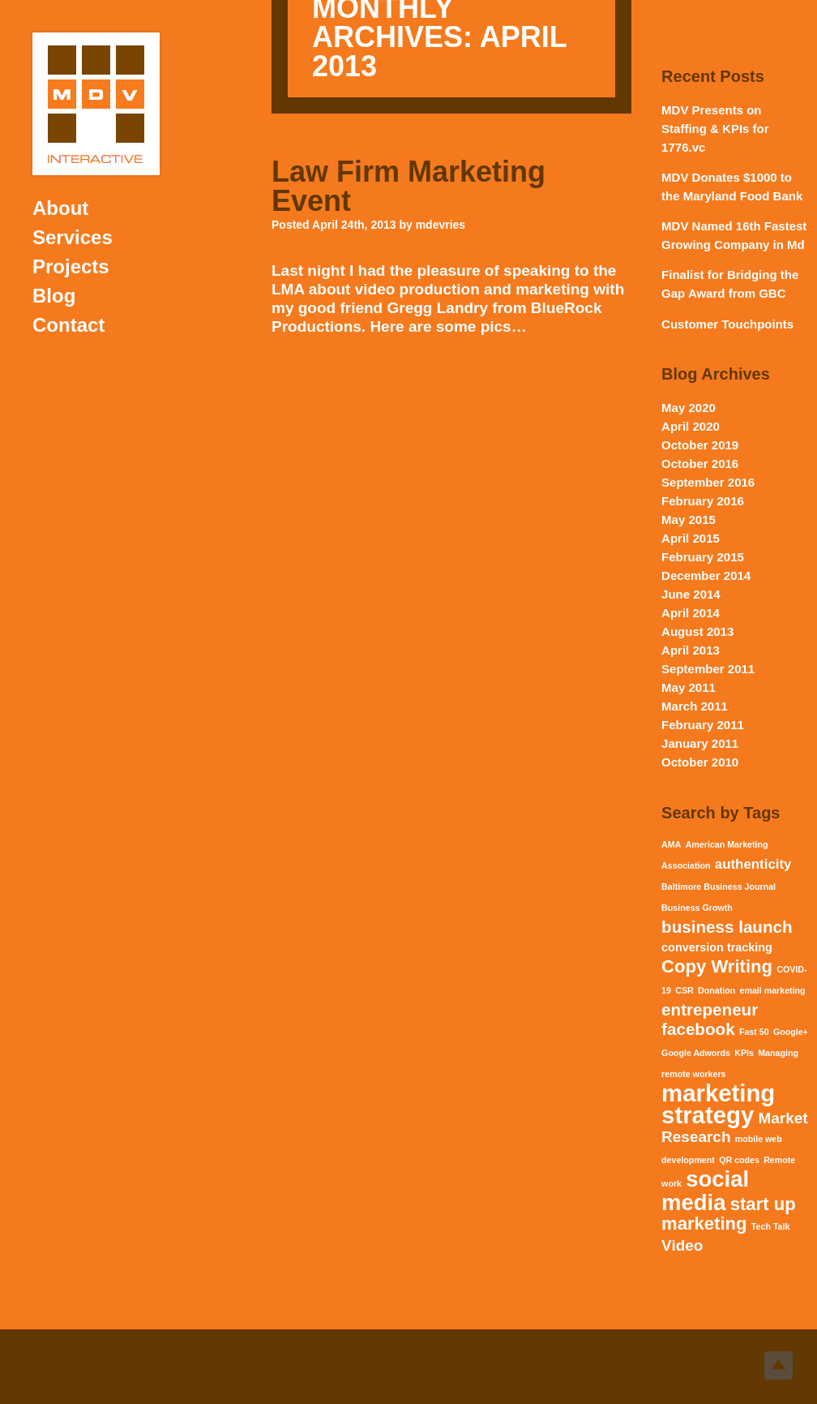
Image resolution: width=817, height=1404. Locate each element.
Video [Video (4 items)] (682, 1245)
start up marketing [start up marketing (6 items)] (728, 1214)
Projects (70, 266)
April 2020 (690, 426)
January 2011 (699, 743)
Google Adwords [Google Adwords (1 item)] (695, 1053)
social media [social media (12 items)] (705, 1190)
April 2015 (690, 538)
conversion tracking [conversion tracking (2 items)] (716, 947)
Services (72, 237)
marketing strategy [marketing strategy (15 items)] (718, 1104)
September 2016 (708, 482)
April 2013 (690, 650)
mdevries (440, 224)
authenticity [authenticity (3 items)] (753, 864)
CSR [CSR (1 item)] (684, 990)
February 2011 (702, 725)
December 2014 (706, 575)
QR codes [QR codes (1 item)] (739, 1160)
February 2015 (702, 557)
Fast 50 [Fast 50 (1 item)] (754, 1032)
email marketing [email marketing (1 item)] (772, 990)
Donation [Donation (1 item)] (716, 990)
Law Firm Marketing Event (408, 186)
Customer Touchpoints (727, 324)
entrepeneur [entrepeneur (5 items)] (709, 1009)
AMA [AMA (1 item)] (671, 844)
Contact (68, 325)
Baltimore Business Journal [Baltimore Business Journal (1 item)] (718, 886)
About (60, 208)
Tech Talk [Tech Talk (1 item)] (770, 1226)
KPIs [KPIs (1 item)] (744, 1053)
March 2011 (694, 706)
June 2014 (691, 594)
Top (778, 1365)
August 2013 (697, 631)
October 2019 (699, 445)
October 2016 (699, 463)
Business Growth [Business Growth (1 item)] (697, 907)
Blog (53, 296)
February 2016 (702, 501)
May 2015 (688, 519)
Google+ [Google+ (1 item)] (790, 1032)
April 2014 (690, 613)
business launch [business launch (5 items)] (726, 926)
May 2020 (688, 407)
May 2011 (688, 687)
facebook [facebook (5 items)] (697, 1029)
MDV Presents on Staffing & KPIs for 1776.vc (715, 128)
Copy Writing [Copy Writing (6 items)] (716, 966)
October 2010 (699, 762)
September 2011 (708, 669)
